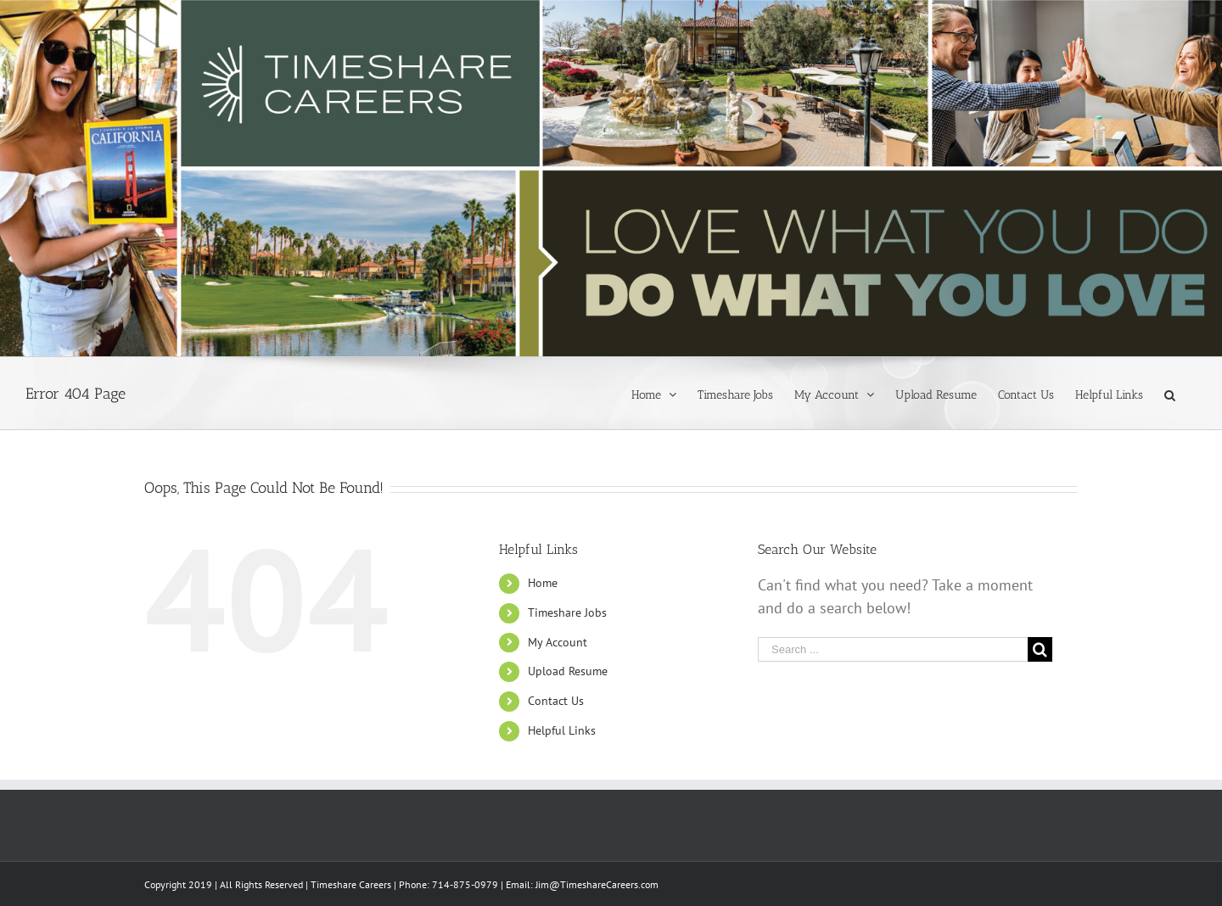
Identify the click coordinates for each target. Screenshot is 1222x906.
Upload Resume (568, 671)
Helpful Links (562, 730)
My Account (557, 642)
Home (543, 582)
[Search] (1169, 393)
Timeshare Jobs (567, 612)
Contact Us (556, 700)
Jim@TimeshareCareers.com (597, 884)
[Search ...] (893, 649)
